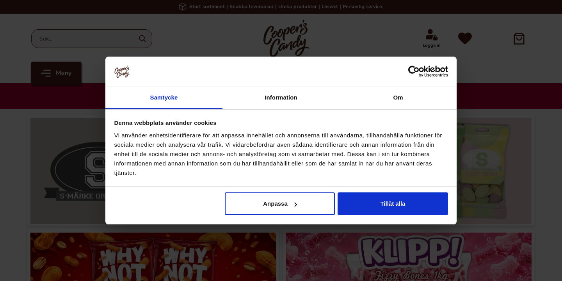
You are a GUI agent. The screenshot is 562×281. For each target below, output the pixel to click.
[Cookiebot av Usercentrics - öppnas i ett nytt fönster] (414, 71)
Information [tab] (281, 97)
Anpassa (280, 203)
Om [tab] (398, 97)
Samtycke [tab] (164, 97)
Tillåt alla (392, 203)
